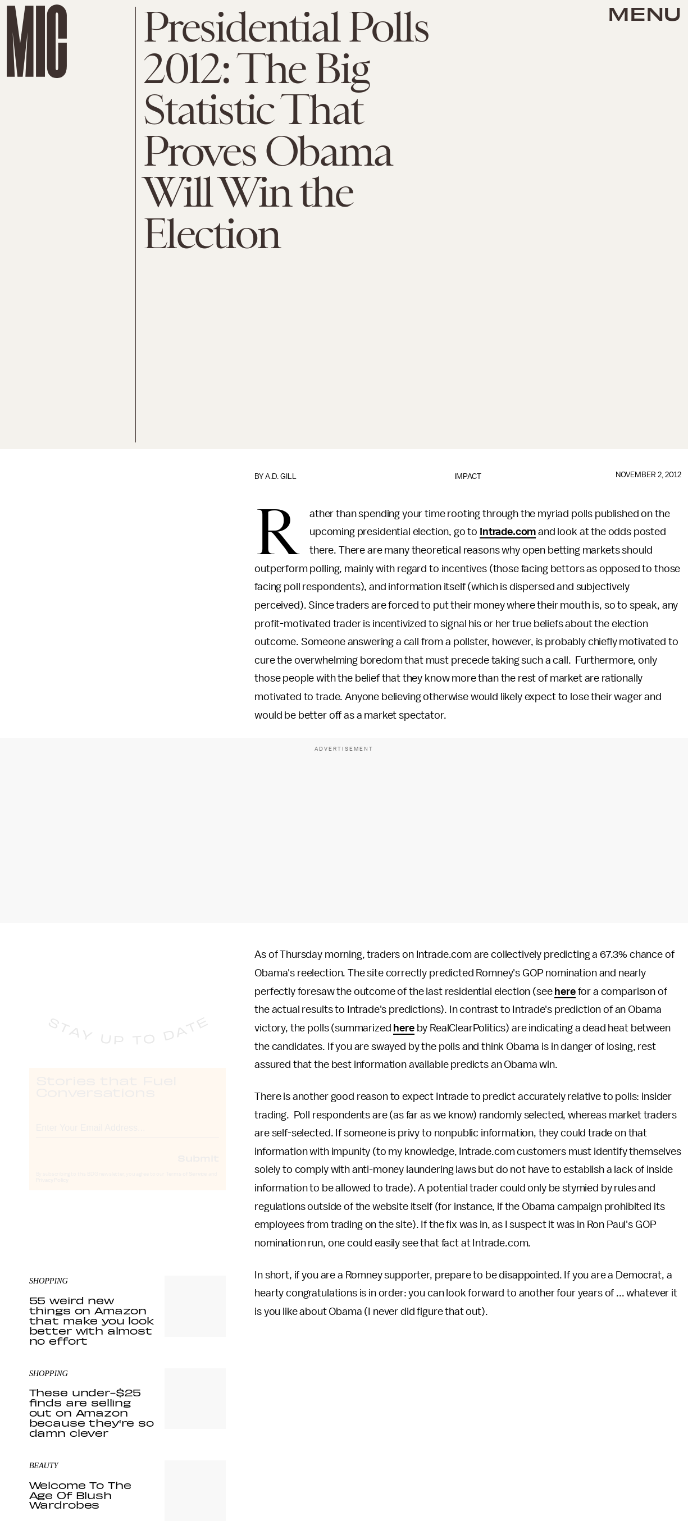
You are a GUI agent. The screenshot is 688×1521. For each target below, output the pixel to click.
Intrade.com (508, 531)
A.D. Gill (281, 476)
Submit (198, 1167)
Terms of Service (186, 1184)
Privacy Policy (52, 1190)
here (564, 991)
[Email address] (127, 1136)
